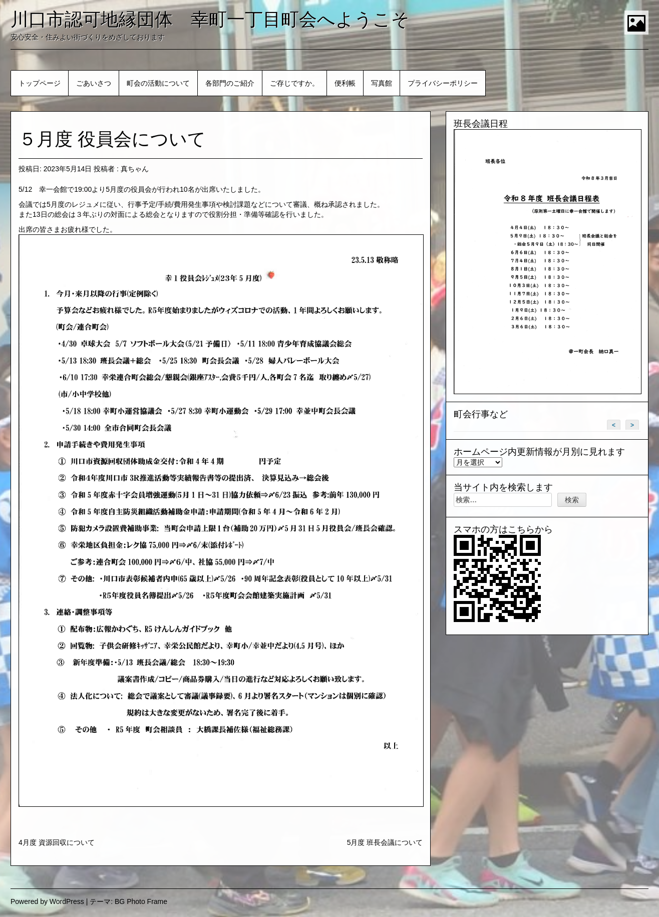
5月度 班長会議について (385, 842)
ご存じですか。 (294, 83)
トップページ (40, 83)
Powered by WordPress (47, 901)
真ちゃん (135, 169)
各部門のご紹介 (229, 83)
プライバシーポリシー (443, 83)
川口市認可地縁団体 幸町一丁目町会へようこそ (210, 19)
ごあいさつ (93, 83)
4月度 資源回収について (57, 842)
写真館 (381, 83)
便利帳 (345, 83)
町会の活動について (158, 83)
